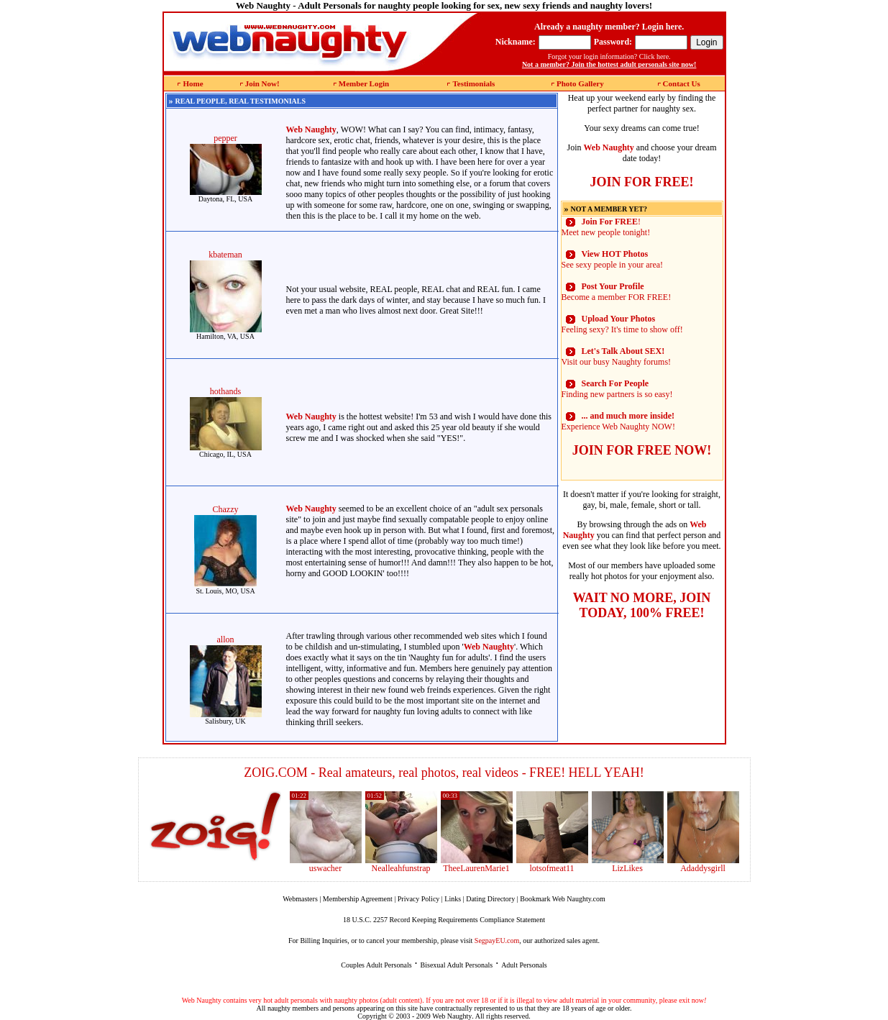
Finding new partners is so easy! (617, 388)
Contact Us (681, 83)
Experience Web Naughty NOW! (618, 421)
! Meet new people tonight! (606, 227)
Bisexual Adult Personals (457, 965)
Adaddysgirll (702, 868)
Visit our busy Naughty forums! (617, 356)
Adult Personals (524, 965)
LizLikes (627, 868)
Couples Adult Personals (376, 965)
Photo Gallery (580, 83)
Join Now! (262, 83)
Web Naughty (452, 1016)
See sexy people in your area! (613, 259)
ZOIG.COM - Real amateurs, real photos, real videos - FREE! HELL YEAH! (444, 772)
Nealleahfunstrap (401, 868)
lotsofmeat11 (551, 868)
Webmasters (300, 899)
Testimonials (473, 83)
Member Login (364, 83)
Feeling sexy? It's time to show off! (622, 324)
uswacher (325, 868)
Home (193, 83)
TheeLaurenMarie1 (476, 868)
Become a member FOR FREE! (617, 291)
